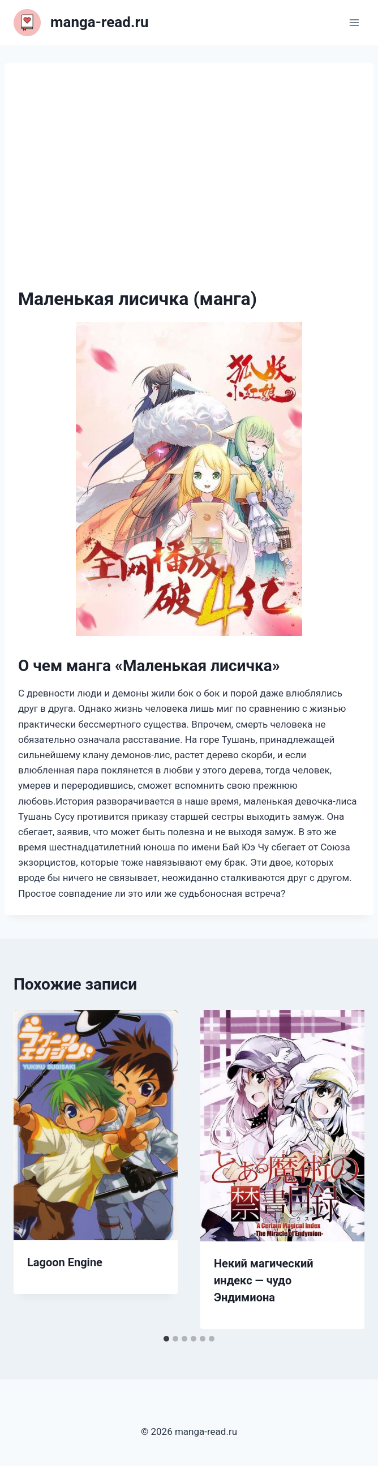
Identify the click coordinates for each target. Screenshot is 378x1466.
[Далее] (344, 1169)
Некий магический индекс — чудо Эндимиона (263, 1280)
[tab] (166, 1339)
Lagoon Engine (64, 1262)
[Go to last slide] (34, 1169)
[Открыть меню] (353, 22)
